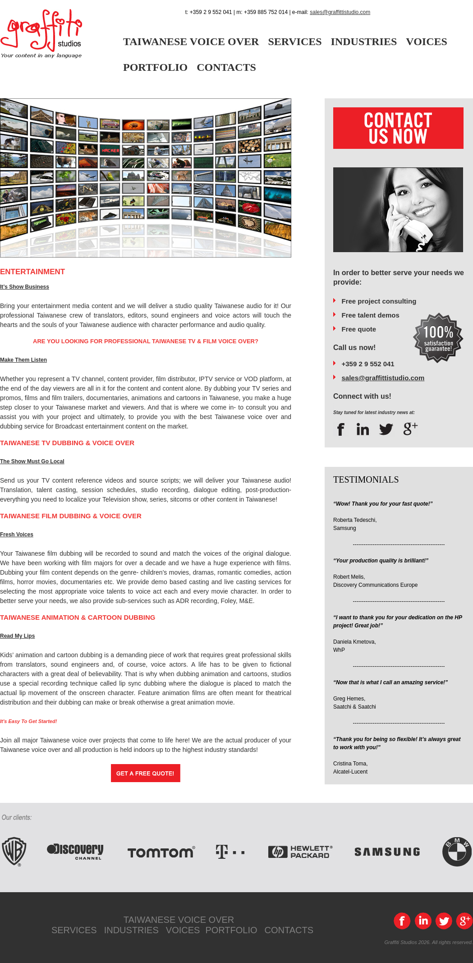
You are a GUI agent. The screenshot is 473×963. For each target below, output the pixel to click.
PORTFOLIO (155, 67)
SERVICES (294, 41)
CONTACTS (226, 67)
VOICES (426, 41)
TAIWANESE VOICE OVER (191, 41)
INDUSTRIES (364, 41)
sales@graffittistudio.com (340, 12)
